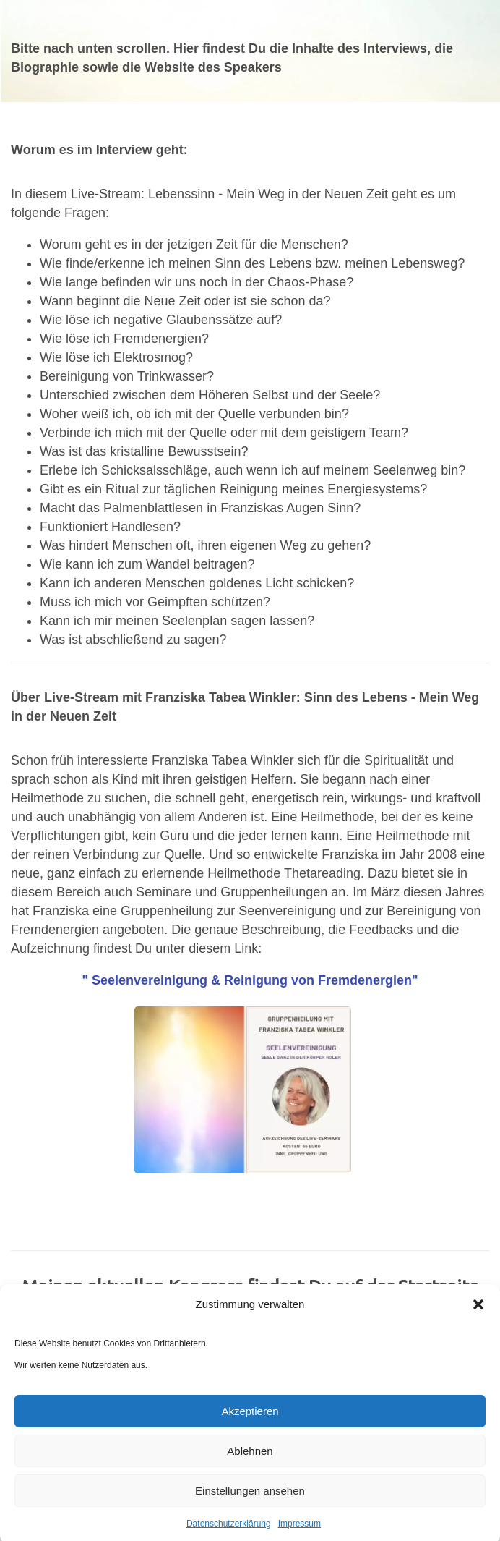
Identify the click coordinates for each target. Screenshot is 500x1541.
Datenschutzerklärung (228, 1531)
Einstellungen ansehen (250, 1498)
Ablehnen (249, 1458)
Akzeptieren (249, 1418)
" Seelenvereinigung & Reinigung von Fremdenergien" (250, 980)
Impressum (299, 1531)
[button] (478, 1311)
